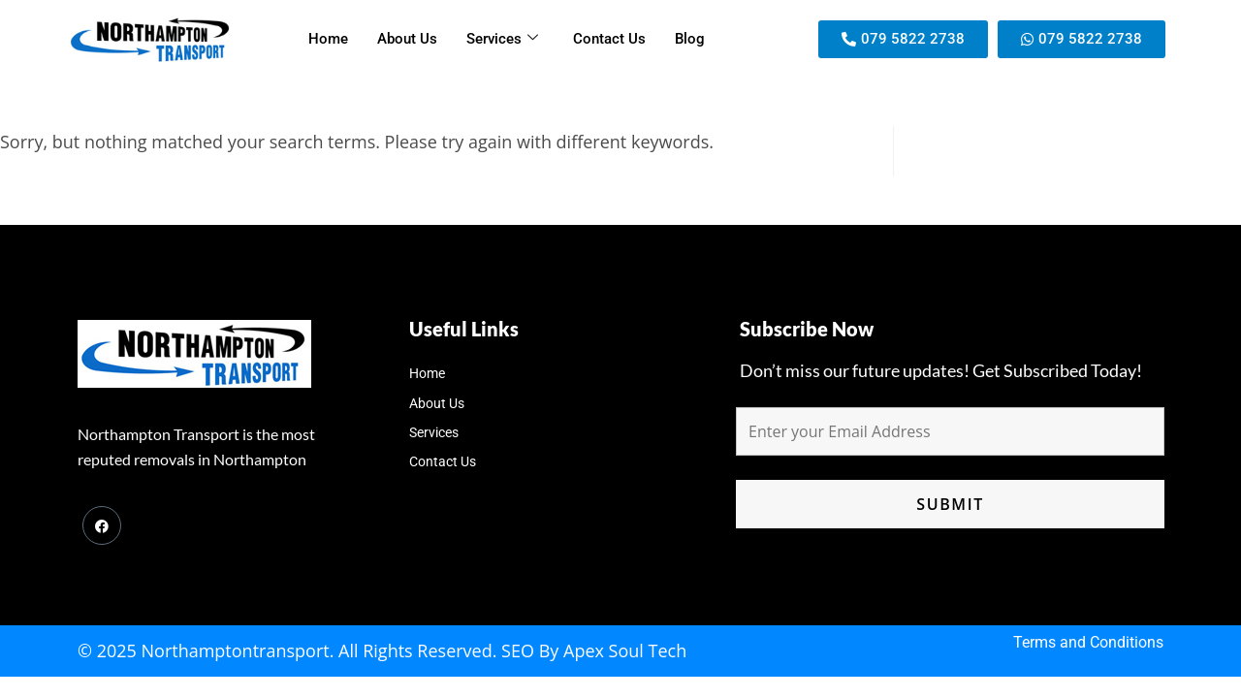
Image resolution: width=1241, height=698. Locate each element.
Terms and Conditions (1088, 642)
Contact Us (609, 39)
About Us (407, 39)
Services (502, 38)
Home (328, 39)
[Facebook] (101, 525)
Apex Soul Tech (624, 650)
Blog (690, 39)
